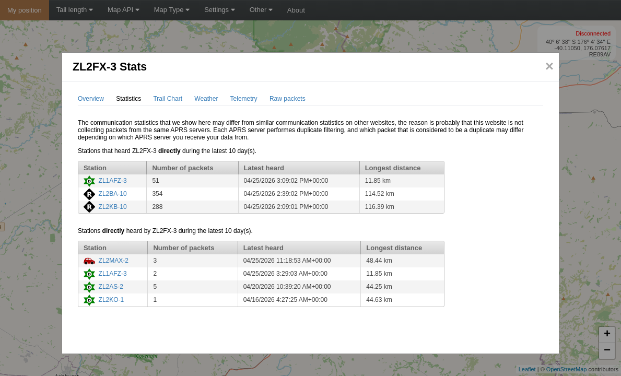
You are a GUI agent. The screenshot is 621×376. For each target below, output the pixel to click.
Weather (206, 98)
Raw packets (288, 98)
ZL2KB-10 (113, 206)
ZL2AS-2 (111, 286)
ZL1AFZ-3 (113, 180)
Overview (91, 98)
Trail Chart (167, 98)
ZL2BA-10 (113, 193)
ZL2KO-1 (111, 299)
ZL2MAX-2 (113, 260)
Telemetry (243, 98)
